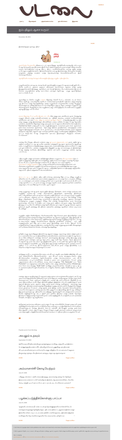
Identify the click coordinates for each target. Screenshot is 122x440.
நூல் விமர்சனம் (61, 21)
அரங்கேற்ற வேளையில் (27, 65)
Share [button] (93, 43)
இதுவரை (74, 21)
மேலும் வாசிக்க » (70, 357)
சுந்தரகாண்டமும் (62, 142)
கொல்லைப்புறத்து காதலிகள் (28, 164)
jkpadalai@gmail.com (18, 437)
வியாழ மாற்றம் (67, 159)
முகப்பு (20, 21)
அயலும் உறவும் (29, 336)
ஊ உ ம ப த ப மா (26, 177)
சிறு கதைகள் (31, 21)
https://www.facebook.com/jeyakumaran (33, 437)
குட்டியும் (53, 142)
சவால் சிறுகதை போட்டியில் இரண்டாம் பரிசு (34, 116)
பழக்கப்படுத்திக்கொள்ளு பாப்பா (40, 398)
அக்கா (43, 100)
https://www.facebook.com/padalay (51, 437)
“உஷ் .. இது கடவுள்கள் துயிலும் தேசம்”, (48, 120)
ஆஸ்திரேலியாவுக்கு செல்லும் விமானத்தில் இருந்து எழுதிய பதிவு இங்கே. (44, 78)
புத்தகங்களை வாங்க (46, 21)
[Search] (101, 5)
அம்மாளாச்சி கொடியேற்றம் (37, 368)
